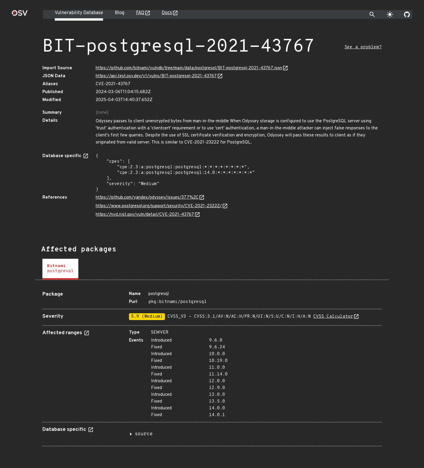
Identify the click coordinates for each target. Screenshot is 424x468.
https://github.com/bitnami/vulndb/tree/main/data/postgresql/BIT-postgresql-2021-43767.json (189, 68)
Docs (167, 13)
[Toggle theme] (390, 14)
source (144, 434)
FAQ (140, 13)
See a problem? (363, 47)
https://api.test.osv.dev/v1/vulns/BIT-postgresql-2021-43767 (156, 76)
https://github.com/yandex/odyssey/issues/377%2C (147, 197)
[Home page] (20, 14)
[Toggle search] (372, 14)
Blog (119, 13)
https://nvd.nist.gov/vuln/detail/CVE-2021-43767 (145, 214)
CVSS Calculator (333, 316)
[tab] (60, 269)
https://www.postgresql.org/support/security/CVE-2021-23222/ (159, 206)
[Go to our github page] (407, 14)
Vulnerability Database (79, 13)
